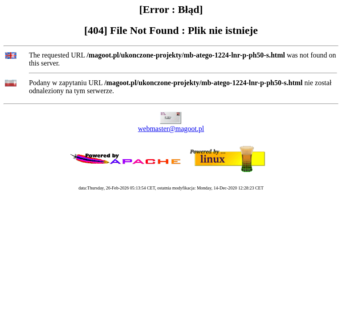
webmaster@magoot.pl (171, 128)
